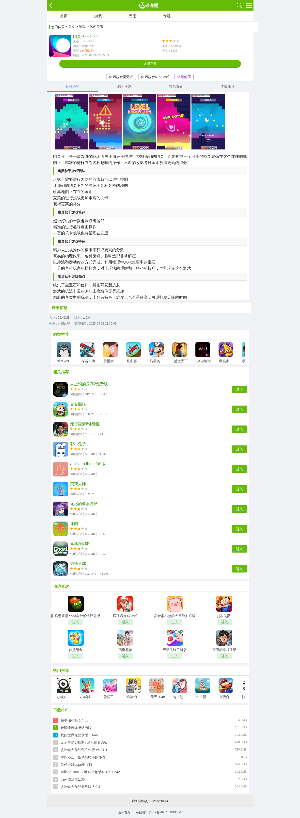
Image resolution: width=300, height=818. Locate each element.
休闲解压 (184, 77)
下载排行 (228, 87)
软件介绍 (72, 87)
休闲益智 (88, 50)
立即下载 (150, 64)
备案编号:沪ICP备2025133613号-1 (159, 812)
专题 (167, 16)
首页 (64, 16)
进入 (239, 389)
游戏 (98, 16)
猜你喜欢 (176, 87)
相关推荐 (124, 87)
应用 (132, 16)
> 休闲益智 (95, 27)
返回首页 (124, 812)
